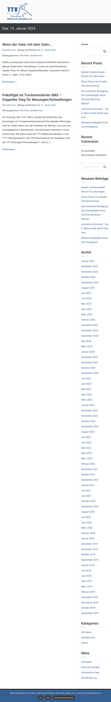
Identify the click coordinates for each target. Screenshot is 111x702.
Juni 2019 (86, 576)
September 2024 (90, 335)
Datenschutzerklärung (63, 698)
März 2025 (86, 314)
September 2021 (90, 479)
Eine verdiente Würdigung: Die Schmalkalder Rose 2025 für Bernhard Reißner (94, 97)
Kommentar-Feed (90, 672)
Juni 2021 (86, 496)
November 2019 (89, 549)
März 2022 (86, 458)
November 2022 (89, 416)
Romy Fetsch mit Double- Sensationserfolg (94, 83)
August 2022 (88, 431)
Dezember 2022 (89, 410)
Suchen (84, 44)
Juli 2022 (86, 437)
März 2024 (86, 346)
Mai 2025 (86, 303)
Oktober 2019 (88, 554)
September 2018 (90, 613)
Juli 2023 (86, 378)
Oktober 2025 (88, 277)
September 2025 (90, 282)
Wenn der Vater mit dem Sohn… (27, 44)
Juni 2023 (86, 383)
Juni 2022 (86, 442)
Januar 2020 (87, 538)
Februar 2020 (88, 533)
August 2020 (88, 511)
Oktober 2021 (88, 474)
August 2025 (88, 287)
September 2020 (90, 506)
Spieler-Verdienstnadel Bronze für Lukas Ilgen (93, 74)
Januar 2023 (87, 405)
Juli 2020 (86, 517)
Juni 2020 (86, 522)
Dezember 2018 (89, 597)
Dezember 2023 (89, 357)
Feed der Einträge (90, 667)
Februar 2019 (88, 592)
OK (40, 698)
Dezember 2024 (89, 325)
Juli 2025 (86, 293)
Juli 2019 (86, 570)
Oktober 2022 (88, 421)
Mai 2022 (86, 448)
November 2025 (89, 271)
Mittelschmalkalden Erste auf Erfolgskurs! (94, 124)
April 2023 (86, 394)
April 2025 (86, 309)
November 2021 (89, 469)
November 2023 (89, 362)
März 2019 (86, 586)
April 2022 (86, 453)
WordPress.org (89, 677)
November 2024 (89, 330)
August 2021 (88, 485)
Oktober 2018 (88, 607)
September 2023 (90, 373)
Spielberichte (36, 55)
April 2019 (86, 581)
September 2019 (90, 559)
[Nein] (107, 695)
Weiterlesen (9, 81)
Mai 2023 (86, 389)
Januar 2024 (87, 351)
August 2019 (88, 565)
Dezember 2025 (89, 266)
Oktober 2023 (88, 368)
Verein (84, 643)
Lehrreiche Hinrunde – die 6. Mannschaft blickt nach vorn (94, 113)
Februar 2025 (88, 319)
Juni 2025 (86, 298)
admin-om (11, 50)
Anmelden (86, 662)
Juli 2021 (86, 490)
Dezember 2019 (89, 544)
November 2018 (89, 602)
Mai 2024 (86, 341)
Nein (48, 698)
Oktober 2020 (88, 501)
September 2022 (90, 426)
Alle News (24, 55)
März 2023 (86, 399)
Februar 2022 (88, 463)
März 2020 (86, 527)
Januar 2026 (87, 261)
